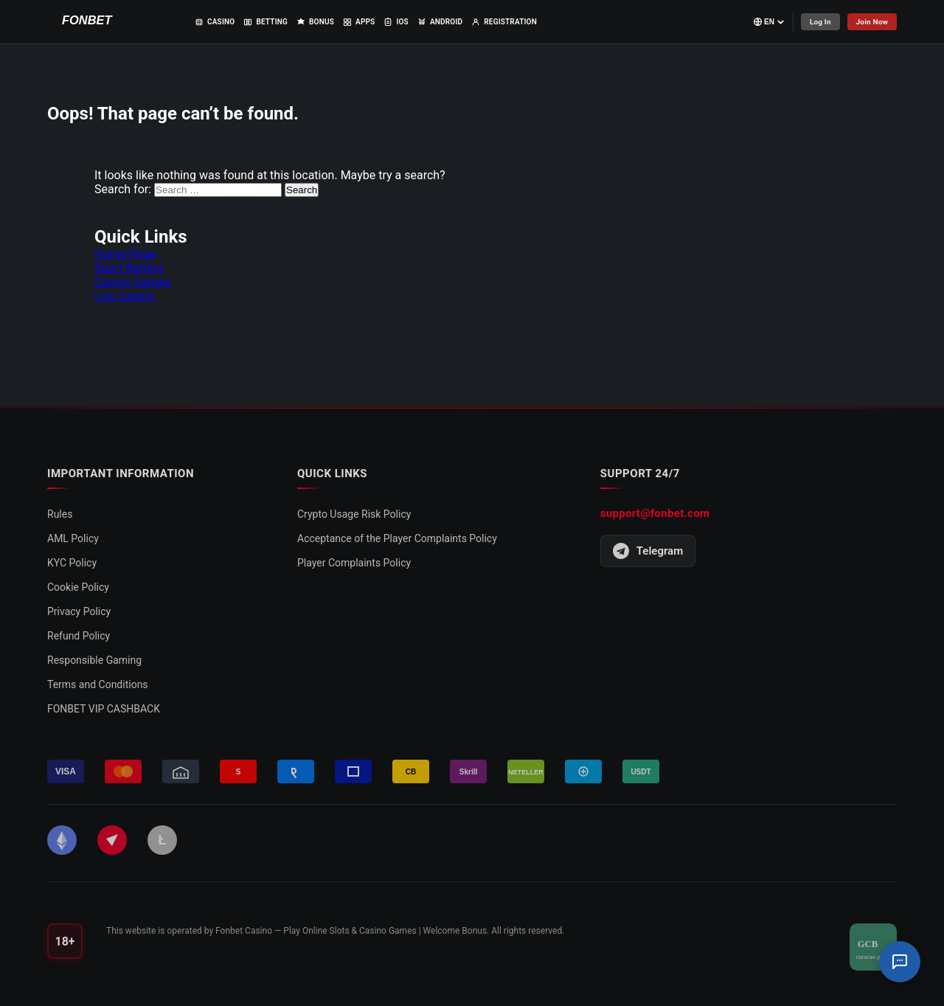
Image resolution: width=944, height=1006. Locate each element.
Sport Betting (128, 268)
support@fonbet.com (654, 513)
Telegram (648, 551)
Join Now (872, 22)
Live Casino (124, 296)
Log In (819, 22)
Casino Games (132, 282)
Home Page (125, 254)
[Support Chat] (899, 961)
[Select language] (769, 22)
